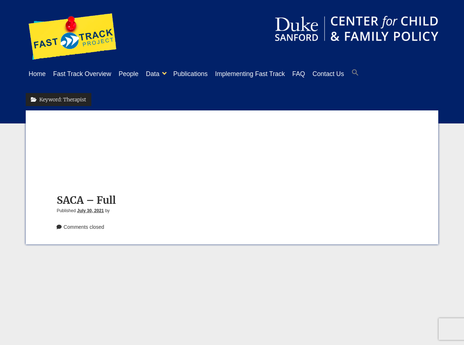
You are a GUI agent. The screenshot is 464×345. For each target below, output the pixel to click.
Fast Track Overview (86, 73)
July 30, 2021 (90, 208)
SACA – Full (86, 198)
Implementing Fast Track (268, 73)
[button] (384, 74)
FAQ (320, 73)
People (136, 73)
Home (37, 73)
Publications (205, 73)
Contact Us (353, 73)
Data (163, 73)
